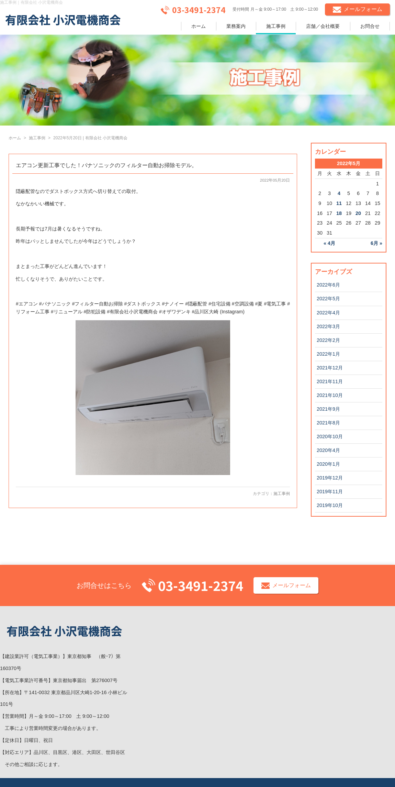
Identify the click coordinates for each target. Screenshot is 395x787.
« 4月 (329, 243)
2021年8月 (328, 422)
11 (339, 203)
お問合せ (370, 26)
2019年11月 (330, 491)
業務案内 (236, 26)
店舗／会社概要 (323, 26)
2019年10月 (330, 505)
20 (358, 213)
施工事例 (275, 26)
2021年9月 (328, 409)
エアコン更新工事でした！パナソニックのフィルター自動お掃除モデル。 (106, 165)
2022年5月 (328, 298)
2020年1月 (328, 464)
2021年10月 (330, 395)
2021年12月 (330, 367)
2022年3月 (328, 326)
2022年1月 (328, 354)
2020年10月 (330, 436)
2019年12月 (330, 478)
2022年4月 (328, 312)
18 (339, 213)
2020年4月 (328, 450)
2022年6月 (328, 285)
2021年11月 (330, 381)
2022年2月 (328, 340)
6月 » (376, 243)
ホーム (198, 26)
